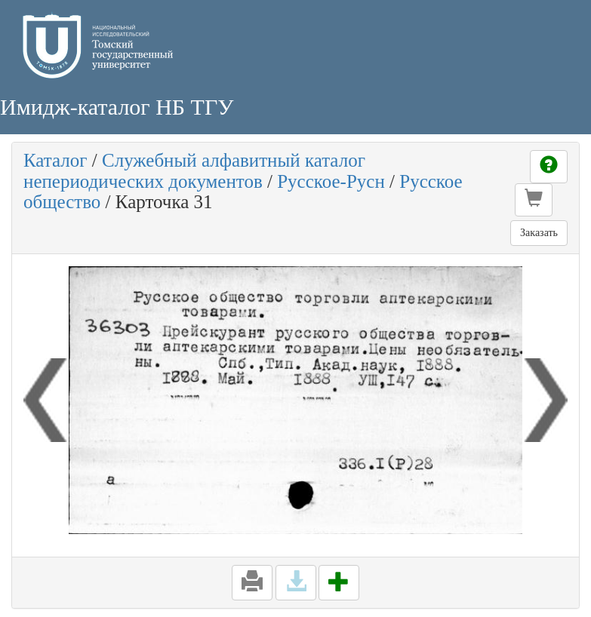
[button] (534, 199)
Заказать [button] (539, 232)
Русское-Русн (331, 181)
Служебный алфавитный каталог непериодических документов (194, 171)
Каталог (55, 160)
